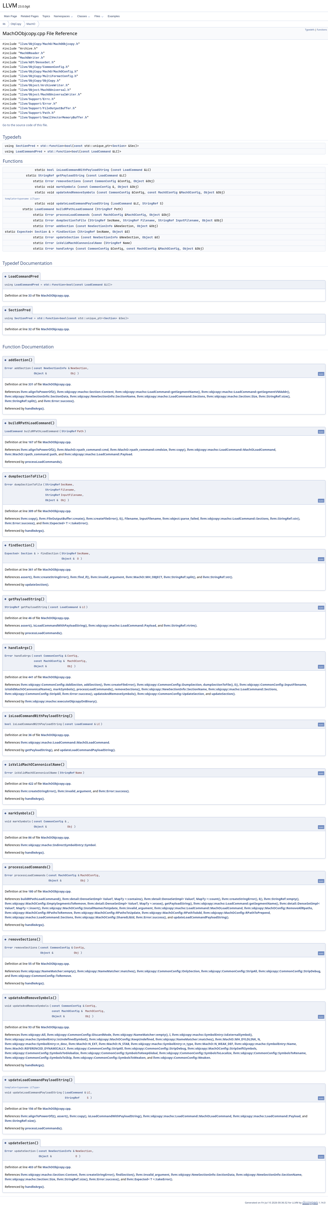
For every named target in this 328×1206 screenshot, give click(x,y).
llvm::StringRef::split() (20, 401)
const (78, 146)
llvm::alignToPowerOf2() (38, 392)
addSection (65, 226)
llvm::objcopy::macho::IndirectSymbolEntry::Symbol (58, 845)
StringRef (46, 175)
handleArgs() (34, 408)
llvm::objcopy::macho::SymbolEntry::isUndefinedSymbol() (46, 1039)
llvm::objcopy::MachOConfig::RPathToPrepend (236, 913)
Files (98, 16)
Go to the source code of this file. (25, 125)
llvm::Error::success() (59, 401)
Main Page (10, 16)
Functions (322, 29)
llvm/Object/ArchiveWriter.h (44, 85)
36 (30, 735)
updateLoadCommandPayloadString (82, 203)
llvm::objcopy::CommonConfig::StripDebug (289, 971)
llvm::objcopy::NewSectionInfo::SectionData (36, 396)
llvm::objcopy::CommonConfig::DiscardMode (79, 1035)
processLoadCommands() (43, 462)
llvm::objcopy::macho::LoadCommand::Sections (171, 396)
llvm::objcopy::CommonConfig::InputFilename (273, 685)
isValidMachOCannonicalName (79, 243)
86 (30, 837)
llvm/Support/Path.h (37, 113)
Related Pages (29, 16)
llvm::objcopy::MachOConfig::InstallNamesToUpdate (80, 908)
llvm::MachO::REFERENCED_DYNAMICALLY (35, 1048)
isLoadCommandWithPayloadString (82, 170)
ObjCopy (16, 23)
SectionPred (25, 146)
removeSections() (127, 689)
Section (118, 146)
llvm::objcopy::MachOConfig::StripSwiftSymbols (222, 1048)
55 (30, 964)
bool (68, 146)
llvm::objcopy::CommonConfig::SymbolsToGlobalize (42, 1053)
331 (30, 384)
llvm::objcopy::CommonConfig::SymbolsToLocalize (195, 1053)
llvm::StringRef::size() (274, 396)
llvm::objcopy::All (33, 1035)
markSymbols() (64, 689)
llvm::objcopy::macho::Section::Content (85, 392)
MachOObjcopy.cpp (55, 295)
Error (49, 181)
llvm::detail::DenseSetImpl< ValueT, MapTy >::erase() (125, 903)
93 (30, 1027)
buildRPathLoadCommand (74, 209)
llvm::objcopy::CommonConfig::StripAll (33, 694)
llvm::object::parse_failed (181, 518)
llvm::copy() (177, 450)
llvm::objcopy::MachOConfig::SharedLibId (105, 917)
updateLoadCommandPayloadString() (87, 750)
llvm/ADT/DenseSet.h (37, 62)
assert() (26, 577)
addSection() (93, 685)
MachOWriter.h (31, 58)
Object (138, 181)
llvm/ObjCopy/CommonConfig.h (44, 67)
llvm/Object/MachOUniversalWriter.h (50, 94)
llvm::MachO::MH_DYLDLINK (235, 1039)
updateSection (67, 237)
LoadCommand (101, 151)
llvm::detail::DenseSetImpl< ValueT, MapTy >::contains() (102, 899)
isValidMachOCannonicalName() (28, 689)
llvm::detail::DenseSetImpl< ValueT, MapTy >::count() (182, 899)
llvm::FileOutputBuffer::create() (62, 518)
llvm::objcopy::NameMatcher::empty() (48, 971)
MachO (31, 23)
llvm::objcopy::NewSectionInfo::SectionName (102, 396)
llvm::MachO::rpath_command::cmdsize (138, 450)
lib (4, 23)
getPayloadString (70, 175)
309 (30, 511)
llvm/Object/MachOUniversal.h (44, 90)
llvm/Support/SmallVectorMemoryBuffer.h (53, 117)
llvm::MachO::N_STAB (114, 1044)
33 (30, 295)
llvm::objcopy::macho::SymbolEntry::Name (265, 1044)
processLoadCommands (73, 215)
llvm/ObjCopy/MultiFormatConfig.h (48, 76)
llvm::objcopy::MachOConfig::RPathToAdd (172, 913)
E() (121, 518)
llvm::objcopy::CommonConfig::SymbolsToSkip (38, 1058)
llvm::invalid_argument (107, 577)
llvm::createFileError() (102, 518)
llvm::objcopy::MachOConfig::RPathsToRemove (38, 913)
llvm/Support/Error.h (37, 104)
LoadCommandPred (29, 151)
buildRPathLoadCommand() (41, 899)
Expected (24, 232)
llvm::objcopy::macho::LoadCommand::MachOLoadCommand (231, 450)
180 (30, 891)
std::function (51, 146)
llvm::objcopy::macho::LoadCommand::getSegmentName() (157, 392)
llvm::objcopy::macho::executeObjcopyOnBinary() (61, 701)
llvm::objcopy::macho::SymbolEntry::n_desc (36, 1044)
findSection (66, 232)
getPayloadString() (38, 750)
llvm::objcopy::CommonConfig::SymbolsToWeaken (109, 1058)
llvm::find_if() (79, 577)
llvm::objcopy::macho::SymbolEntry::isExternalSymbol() (212, 1035)
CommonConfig (105, 181)
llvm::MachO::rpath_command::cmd (83, 450)
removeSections (68, 181)
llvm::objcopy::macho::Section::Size (232, 396)
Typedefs (309, 29)
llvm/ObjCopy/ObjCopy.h (39, 81)
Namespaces (63, 16)
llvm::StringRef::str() (284, 518)
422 (30, 784)
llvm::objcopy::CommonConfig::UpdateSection (170, 694)
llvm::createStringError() (51, 577)
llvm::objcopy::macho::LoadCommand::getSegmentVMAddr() (245, 392)
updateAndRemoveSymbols (75, 192)
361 (30, 569)
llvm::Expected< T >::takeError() (65, 523)
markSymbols (66, 187)
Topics (46, 16)
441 (30, 677)
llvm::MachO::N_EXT (83, 1044)
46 (30, 618)
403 (30, 1167)
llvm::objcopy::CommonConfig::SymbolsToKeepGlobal (119, 1053)
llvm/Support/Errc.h (37, 99)
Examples (114, 16)
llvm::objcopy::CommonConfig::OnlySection (168, 971)
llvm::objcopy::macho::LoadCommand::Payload (98, 454)
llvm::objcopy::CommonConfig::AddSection (51, 685)
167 (30, 442)
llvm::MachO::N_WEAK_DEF (214, 1044)
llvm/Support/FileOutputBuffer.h (47, 108)
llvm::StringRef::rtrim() (180, 625)
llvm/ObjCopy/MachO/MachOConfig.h (48, 72)
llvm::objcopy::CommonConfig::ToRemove (41, 976)
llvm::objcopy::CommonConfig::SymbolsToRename (269, 1053)
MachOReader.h (31, 53)
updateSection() (36, 584)
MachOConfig (167, 192)
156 (30, 1109)
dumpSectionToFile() (218, 685)
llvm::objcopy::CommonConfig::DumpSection (169, 685)
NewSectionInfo (100, 226)
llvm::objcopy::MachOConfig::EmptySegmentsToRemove (45, 903)
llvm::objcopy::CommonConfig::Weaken (181, 1058)
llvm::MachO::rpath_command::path (31, 454)
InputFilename (187, 220)
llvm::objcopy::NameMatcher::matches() (106, 971)
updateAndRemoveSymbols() (115, 694)
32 (30, 329)
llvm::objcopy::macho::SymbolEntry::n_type (162, 1044)
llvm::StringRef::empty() (281, 899)
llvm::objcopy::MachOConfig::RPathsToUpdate (107, 913)
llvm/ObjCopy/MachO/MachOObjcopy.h (49, 44)
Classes (83, 16)
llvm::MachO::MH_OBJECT (144, 577)
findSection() (125, 1175)
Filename (148, 220)
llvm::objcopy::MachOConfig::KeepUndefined (121, 1039)
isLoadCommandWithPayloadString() (60, 625)
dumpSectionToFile (71, 220)
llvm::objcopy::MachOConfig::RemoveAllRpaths (278, 908)
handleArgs (65, 248)
